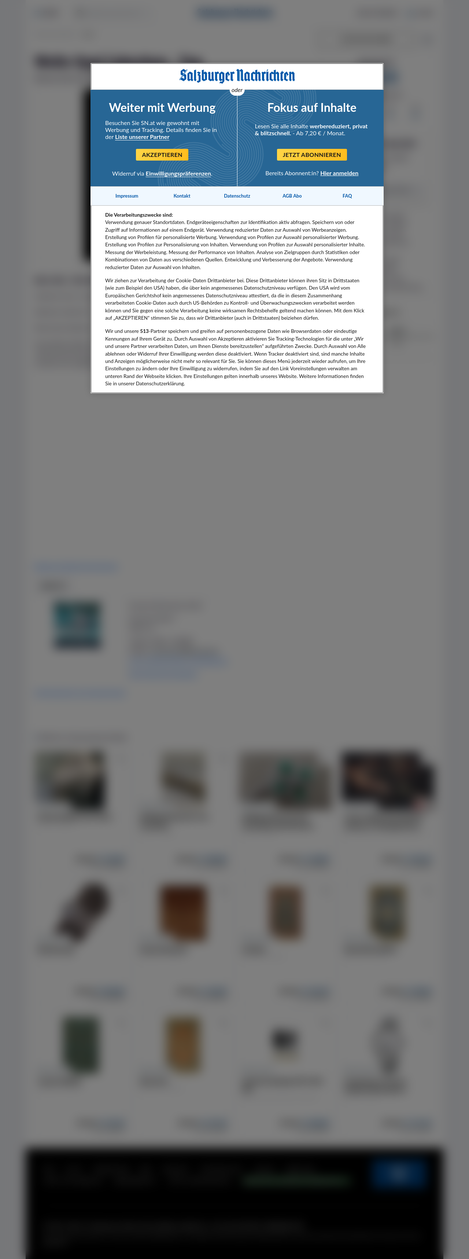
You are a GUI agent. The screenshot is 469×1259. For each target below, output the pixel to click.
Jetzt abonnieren (312, 154)
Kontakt (182, 196)
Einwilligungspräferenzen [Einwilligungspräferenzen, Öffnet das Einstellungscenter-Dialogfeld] (178, 173)
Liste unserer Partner (142, 136)
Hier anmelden (339, 172)
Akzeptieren (162, 154)
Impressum (126, 196)
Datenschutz (237, 196)
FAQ (347, 196)
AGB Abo (292, 196)
